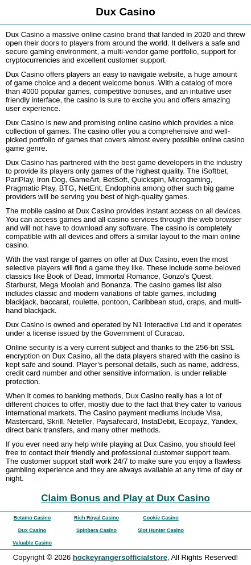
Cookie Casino (161, 518)
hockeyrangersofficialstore (120, 557)
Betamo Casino (32, 518)
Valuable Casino (32, 543)
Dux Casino (32, 530)
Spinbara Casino (96, 530)
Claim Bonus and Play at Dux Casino (125, 498)
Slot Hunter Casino (161, 530)
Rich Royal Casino (96, 518)
